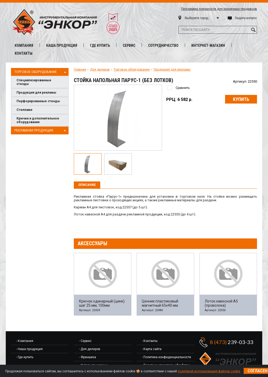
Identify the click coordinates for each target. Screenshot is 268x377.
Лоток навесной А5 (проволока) (221, 303)
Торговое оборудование (40, 72)
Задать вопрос (246, 18)
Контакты (23, 53)
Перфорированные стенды (38, 101)
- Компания (24, 341)
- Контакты (150, 341)
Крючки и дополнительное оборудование (37, 120)
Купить (241, 99)
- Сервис (85, 341)
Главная (80, 69)
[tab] (87, 185)
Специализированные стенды (33, 82)
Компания (24, 45)
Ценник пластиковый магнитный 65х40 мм (160, 303)
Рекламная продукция (40, 131)
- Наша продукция (29, 349)
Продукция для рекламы (36, 92)
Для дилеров (100, 69)
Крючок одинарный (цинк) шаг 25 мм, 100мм (102, 303)
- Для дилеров (89, 349)
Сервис (129, 45)
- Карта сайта (151, 349)
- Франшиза (87, 357)
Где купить (100, 45)
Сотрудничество (163, 45)
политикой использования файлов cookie (209, 371)
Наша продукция (61, 45)
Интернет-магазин (208, 45)
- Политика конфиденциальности (166, 357)
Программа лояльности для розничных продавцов (219, 9)
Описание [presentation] (87, 185)
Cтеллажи (24, 110)
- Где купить (24, 357)
